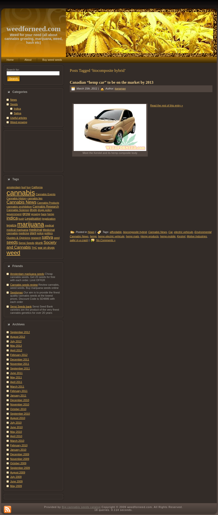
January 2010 (18, 449)
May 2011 (16, 377)
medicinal (35, 229)
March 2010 (17, 440)
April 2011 (16, 382)
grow (26, 214)
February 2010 (19, 445)
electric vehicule (183, 232)
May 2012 (16, 345)
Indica (17, 108)
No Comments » (105, 240)
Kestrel (181, 236)
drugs (33, 210)
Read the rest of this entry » (166, 105)
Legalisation (33, 218)
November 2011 (19, 363)
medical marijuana (17, 229)
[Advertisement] (33, 151)
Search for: (13, 69)
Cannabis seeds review (24, 284)
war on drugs (46, 247)
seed (57, 237)
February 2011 (19, 390)
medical (49, 225)
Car (170, 232)
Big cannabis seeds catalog (81, 507)
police (40, 233)
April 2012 (16, 350)
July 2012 (16, 341)
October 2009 (18, 463)
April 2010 (16, 436)
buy (28, 187)
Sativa (17, 113)
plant (33, 233)
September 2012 (20, 332)
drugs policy (45, 210)
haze (44, 214)
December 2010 (19, 400)
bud (23, 187)
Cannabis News (21, 202)
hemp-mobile (168, 236)
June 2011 (16, 373)
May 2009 (16, 486)
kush (21, 218)
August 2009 (17, 472)
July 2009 (16, 476)
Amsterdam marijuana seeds (27, 273)
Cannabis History (17, 198)
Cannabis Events (45, 194)
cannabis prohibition (19, 206)
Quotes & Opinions (18, 237)
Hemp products (149, 236)
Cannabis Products (48, 202)
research (36, 237)
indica (12, 218)
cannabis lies (34, 198)
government (14, 214)
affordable (116, 232)
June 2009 (16, 481)
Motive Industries (197, 236)
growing (35, 214)
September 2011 (20, 368)
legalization (48, 218)
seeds (12, 242)
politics (48, 233)
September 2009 (20, 467)
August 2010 (17, 418)
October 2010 (18, 409)
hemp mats (132, 236)
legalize (11, 225)
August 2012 (17, 336)
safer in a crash (79, 240)
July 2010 (16, 422)
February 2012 (19, 354)
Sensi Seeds (26, 242)
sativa (47, 237)
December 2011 (19, 359)
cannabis (21, 193)
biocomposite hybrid (135, 232)
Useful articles (18, 117)
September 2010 (20, 413)
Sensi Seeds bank (21, 306)
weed (13, 253)
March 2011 (17, 386)
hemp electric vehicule (111, 236)
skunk (39, 243)
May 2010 (16, 431)
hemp (50, 214)
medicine (24, 233)
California (37, 187)
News (13, 99)
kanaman (120, 88)
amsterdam (14, 187)
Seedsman (16, 292)
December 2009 (19, 454)
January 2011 (18, 395)
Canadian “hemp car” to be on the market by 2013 (111, 82)
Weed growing (18, 122)
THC (34, 247)
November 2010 (19, 404)
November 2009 (19, 458)
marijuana (30, 224)
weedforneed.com (33, 29)
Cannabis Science (18, 210)
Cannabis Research (46, 206)
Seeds (14, 104)
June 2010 (16, 427)
